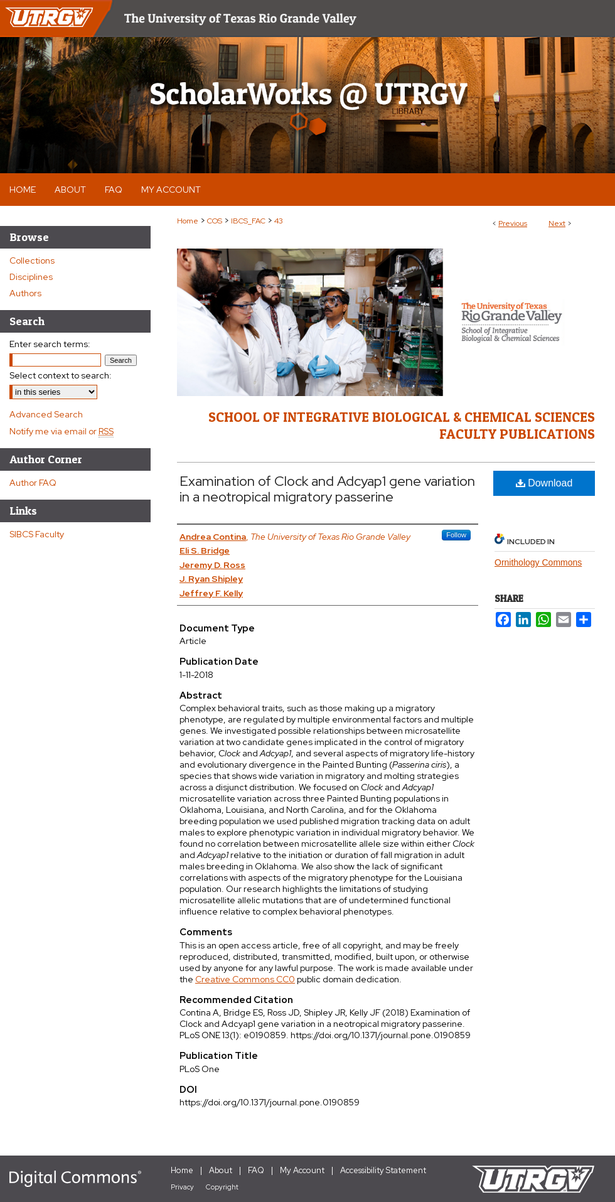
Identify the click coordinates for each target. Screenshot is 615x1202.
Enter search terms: (49, 344)
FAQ (256, 1170)
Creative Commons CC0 (245, 979)
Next (556, 223)
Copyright (222, 1187)
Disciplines (31, 276)
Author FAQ (32, 482)
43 (278, 221)
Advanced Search (46, 414)
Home (187, 221)
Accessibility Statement (383, 1170)
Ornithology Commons (538, 562)
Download (544, 483)
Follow (456, 535)
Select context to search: (60, 375)
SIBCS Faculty (36, 534)
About (220, 1170)
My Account (302, 1170)
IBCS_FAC (248, 221)
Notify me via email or (61, 431)
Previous (512, 223)
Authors (25, 293)
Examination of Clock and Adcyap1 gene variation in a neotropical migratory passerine (327, 489)
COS (214, 221)
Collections (32, 260)
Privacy (182, 1187)
